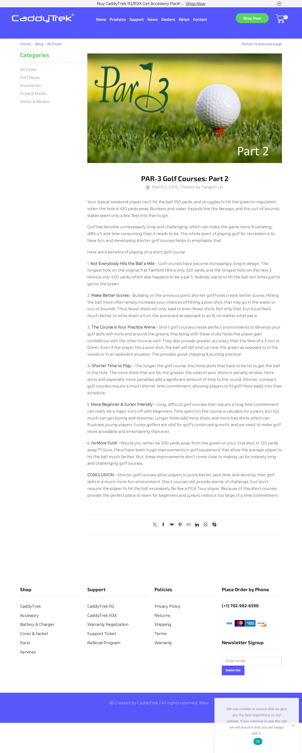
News (152, 19)
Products (118, 19)
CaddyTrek (30, 606)
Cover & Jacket (34, 633)
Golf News (29, 77)
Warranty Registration (107, 624)
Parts (25, 643)
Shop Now (195, 3)
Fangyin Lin (212, 187)
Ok (258, 741)
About (184, 19)
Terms (160, 633)
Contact (200, 19)
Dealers (168, 19)
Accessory (29, 615)
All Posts (54, 44)
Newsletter (30, 85)
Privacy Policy (167, 606)
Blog (39, 44)
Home (101, 19)
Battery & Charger (37, 624)
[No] (293, 725)
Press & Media (33, 93)
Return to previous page (262, 44)
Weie (204, 703)
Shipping (163, 624)
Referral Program (103, 643)
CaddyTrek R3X (102, 615)
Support (137, 19)
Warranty (163, 643)
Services (27, 652)
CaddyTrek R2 (100, 606)
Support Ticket (101, 633)
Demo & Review (35, 101)
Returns (162, 615)
